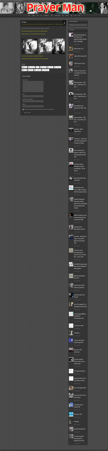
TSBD (71, 15)
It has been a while (78, 326)
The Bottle (76, 333)
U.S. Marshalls (46, 15)
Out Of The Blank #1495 (80, 388)
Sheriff (67, 15)
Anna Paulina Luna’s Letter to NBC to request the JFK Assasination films (80, 190)
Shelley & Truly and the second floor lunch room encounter (80, 73)
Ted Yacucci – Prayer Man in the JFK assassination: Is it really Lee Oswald (80, 141)
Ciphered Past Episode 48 (80, 56)
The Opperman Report (79, 371)
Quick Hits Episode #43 (79, 429)
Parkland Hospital (43, 24)
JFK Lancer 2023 (78, 414)
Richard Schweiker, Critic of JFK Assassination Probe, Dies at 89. (33, 34)
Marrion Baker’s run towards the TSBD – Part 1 (80, 108)
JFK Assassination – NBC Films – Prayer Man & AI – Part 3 (80, 84)
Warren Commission (59, 24)
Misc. (79, 15)
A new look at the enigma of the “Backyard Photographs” (32, 56)
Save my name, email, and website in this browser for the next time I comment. (39, 109)
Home (29, 15)
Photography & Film (51, 24)
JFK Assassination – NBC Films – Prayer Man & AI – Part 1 (80, 120)
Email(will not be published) (27, 99)
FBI (41, 15)
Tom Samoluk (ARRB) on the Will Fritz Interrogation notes (80, 316)
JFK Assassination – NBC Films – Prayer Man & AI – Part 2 (80, 96)
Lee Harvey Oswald (35, 24)
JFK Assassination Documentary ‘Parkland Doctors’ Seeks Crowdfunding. (35, 58)
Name (23, 94)
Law (63, 15)
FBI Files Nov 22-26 (78, 49)
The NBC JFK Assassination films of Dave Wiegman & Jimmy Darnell (80, 266)
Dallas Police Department (27, 24)
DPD (37, 15)
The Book (76, 421)
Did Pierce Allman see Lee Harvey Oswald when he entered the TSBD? (80, 217)
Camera (33, 15)
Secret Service (57, 15)
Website (23, 104)
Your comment (25, 80)
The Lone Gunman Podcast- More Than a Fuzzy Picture (79, 361)
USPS (52, 15)
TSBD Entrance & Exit (79, 63)
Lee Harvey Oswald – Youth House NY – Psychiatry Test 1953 (79, 438)
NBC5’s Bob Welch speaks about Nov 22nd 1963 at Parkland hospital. (34, 31)
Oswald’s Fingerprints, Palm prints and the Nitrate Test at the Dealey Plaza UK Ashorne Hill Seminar (80, 203)
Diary (75, 15)
